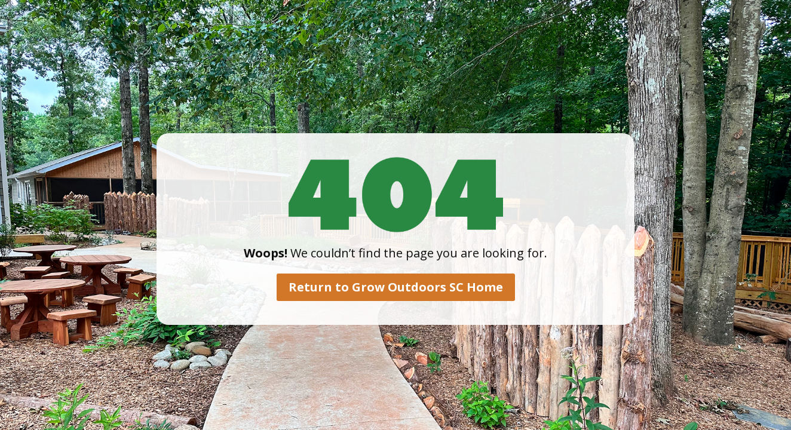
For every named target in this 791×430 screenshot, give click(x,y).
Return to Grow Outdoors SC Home (396, 287)
